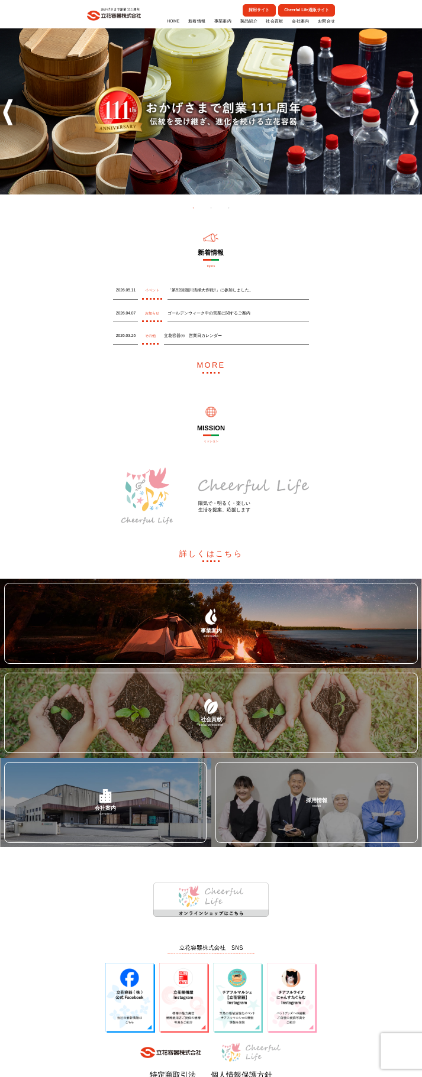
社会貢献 (274, 21)
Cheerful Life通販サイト (306, 10)
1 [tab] (193, 208)
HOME (173, 21)
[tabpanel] (211, 109)
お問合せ (326, 21)
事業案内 (222, 21)
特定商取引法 (193, 1058)
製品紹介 (248, 21)
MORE (211, 362)
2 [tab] (211, 208)
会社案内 (300, 21)
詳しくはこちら (211, 543)
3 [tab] (229, 208)
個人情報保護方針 (225, 1058)
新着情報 (196, 21)
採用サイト (259, 10)
